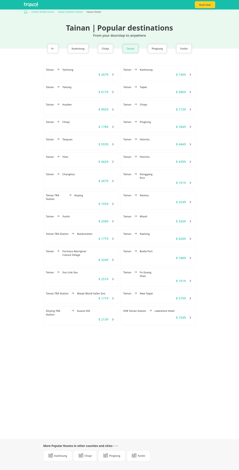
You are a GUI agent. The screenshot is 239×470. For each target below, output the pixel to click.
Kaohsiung (78, 49)
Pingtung (157, 49)
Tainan (130, 49)
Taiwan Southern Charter (70, 12)
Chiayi (105, 49)
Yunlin (184, 49)
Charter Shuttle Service (42, 12)
